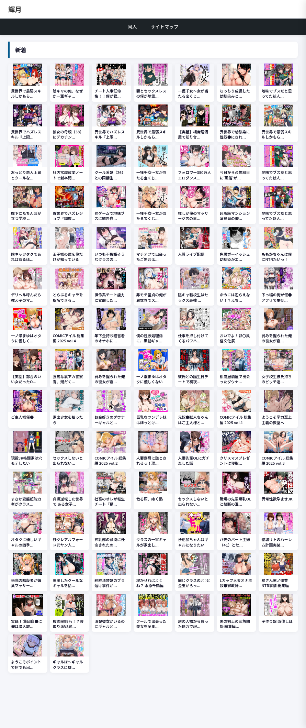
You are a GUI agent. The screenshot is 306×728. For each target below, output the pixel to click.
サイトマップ (165, 26)
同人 (132, 26)
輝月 (15, 9)
